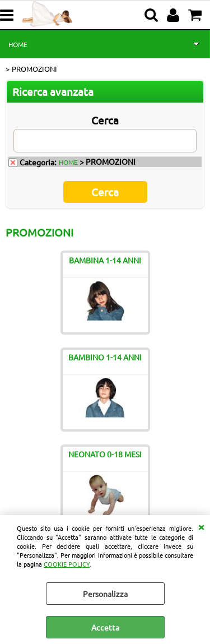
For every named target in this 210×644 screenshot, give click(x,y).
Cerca (105, 120)
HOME (17, 44)
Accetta (105, 627)
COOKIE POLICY (67, 563)
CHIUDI (201, 526)
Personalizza (105, 594)
